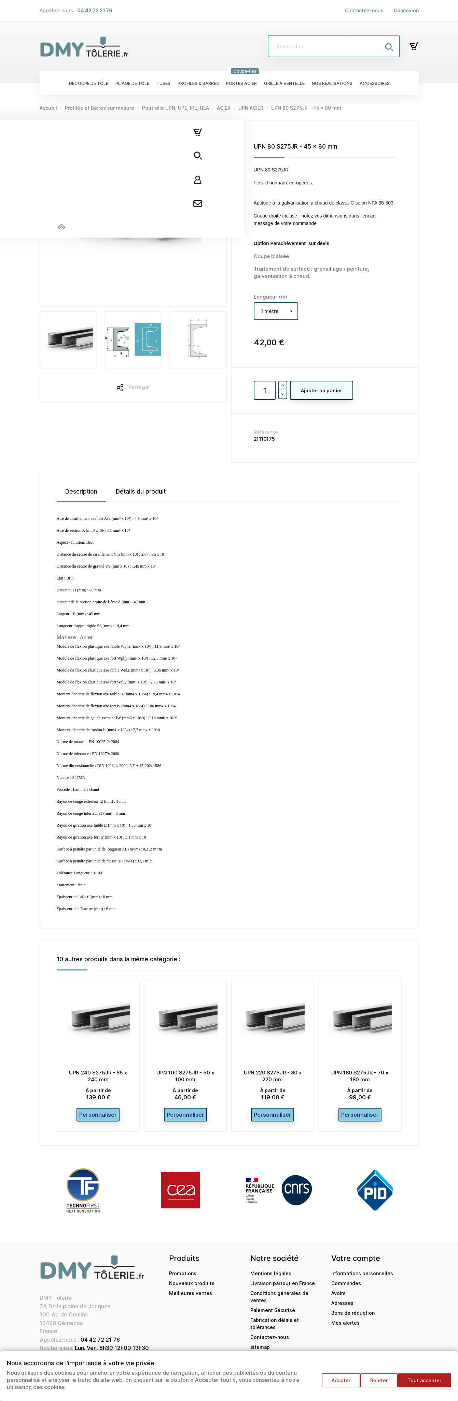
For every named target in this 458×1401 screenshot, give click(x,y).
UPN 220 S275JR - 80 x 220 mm (273, 1076)
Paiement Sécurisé (272, 1314)
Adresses (342, 1307)
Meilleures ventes (190, 1297)
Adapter (334, 1384)
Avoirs (338, 1297)
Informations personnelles (362, 1277)
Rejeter (375, 1384)
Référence (266, 432)
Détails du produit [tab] (141, 491)
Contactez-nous (364, 10)
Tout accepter (424, 1384)
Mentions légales (270, 1277)
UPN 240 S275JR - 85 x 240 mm (98, 1076)
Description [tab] (81, 491)
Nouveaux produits (191, 1287)
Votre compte (355, 1262)
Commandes (346, 1287)
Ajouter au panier (321, 390)
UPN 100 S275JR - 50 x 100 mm (185, 1076)
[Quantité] (265, 390)
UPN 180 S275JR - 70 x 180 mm (359, 1076)
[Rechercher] (334, 46)
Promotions (182, 1277)
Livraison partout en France (282, 1287)
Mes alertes (345, 1327)
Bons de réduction (353, 1317)
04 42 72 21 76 (100, 1343)
